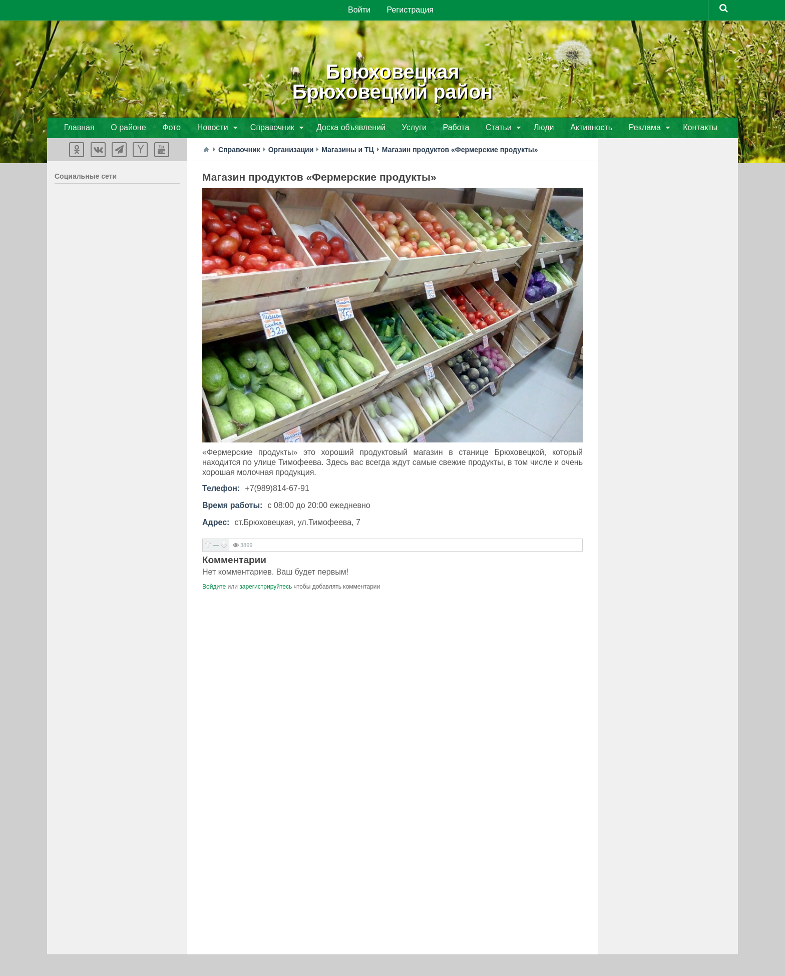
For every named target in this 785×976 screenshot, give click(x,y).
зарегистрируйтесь (265, 588)
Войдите (214, 588)
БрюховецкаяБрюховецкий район (392, 80)
